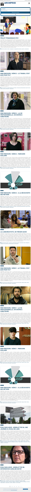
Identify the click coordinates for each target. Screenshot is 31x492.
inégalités (2, 441)
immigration (27, 242)
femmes (7, 481)
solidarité (1, 442)
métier (1, 88)
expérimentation (23, 440)
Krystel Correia (27, 87)
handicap (27, 440)
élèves (8, 48)
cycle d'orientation (4, 87)
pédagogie (13, 441)
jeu (4, 243)
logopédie (9, 441)
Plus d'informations (14, 489)
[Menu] (29, 3)
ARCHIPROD (10, 3)
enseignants (12, 48)
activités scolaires (4, 48)
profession (7, 88)
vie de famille (6, 442)
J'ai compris (25, 488)
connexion (26, 0)
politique (16, 441)
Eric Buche (14, 87)
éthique (19, 440)
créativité (10, 242)
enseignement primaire (17, 48)
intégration (2, 243)
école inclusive (7, 440)
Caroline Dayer (3, 480)
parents (23, 48)
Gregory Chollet (24, 282)
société (29, 441)
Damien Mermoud (10, 282)
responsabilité (20, 441)
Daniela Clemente (10, 87)
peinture (7, 243)
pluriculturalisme (11, 243)
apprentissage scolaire (4, 242)
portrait (4, 88)
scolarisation (27, 48)
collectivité (3, 440)
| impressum (29, 0)
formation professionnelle (21, 87)
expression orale (22, 242)
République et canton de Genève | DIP (5, 0)
